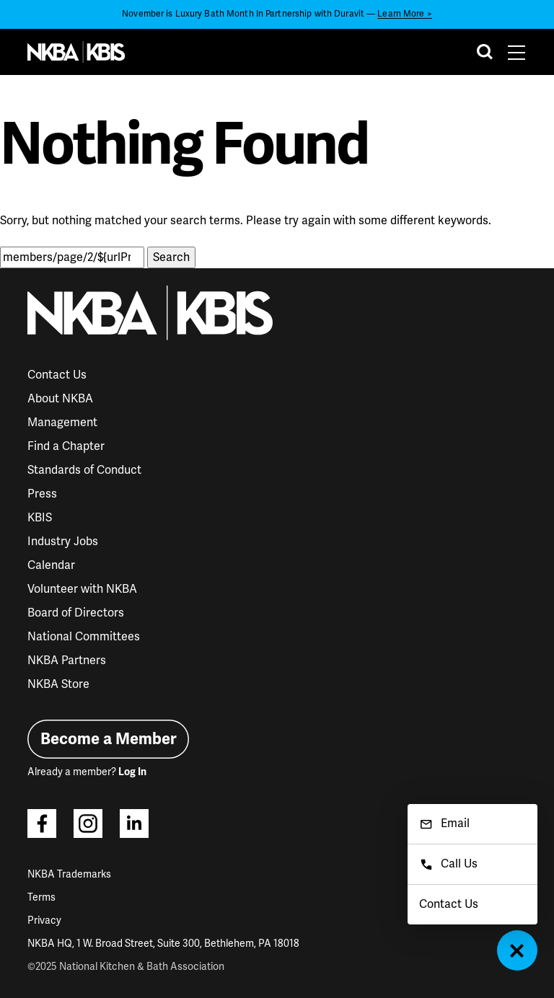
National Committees (83, 637)
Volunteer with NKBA (82, 589)
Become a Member (108, 738)
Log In (132, 772)
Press (42, 494)
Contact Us (57, 375)
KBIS (39, 518)
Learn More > (404, 14)
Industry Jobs (62, 541)
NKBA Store (58, 684)
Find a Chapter (66, 446)
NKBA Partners (66, 660)
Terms (41, 897)
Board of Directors (75, 613)
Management (62, 422)
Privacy (44, 920)
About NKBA (60, 399)
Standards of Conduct (84, 470)
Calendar (51, 565)
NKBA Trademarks (69, 874)
